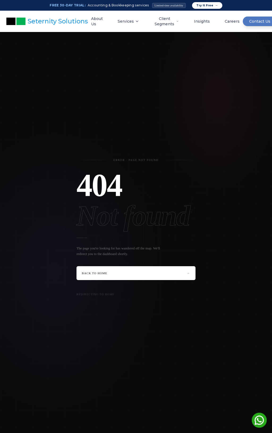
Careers (232, 21)
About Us (97, 21)
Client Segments (167, 21)
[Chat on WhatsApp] (259, 420)
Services (128, 21)
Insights (202, 21)
